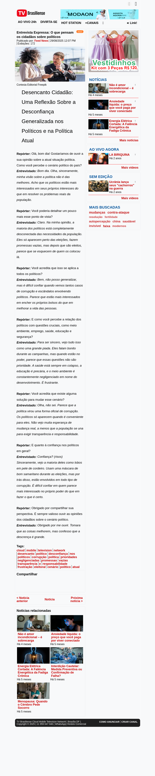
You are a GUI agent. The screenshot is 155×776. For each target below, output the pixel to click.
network (59, 550)
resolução (96, 217)
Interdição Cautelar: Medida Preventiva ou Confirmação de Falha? (66, 670)
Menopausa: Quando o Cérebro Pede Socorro (33, 705)
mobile (31, 550)
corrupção (39, 557)
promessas (49, 560)
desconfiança (58, 553)
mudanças (97, 212)
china (116, 221)
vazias (63, 560)
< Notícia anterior (23, 599)
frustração (25, 567)
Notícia (50, 599)
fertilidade (111, 216)
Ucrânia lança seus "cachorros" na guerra (121, 185)
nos (72, 553)
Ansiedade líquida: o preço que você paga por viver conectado (66, 637)
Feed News (41, 40)
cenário (53, 567)
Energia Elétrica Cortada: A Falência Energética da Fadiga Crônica (33, 670)
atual (76, 567)
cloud (21, 550)
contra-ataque (118, 212)
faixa (106, 226)
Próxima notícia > (76, 599)
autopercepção (99, 221)
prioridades (69, 557)
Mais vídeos (129, 167)
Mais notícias (128, 140)
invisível (95, 226)
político (41, 553)
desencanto (26, 553)
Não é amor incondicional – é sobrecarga (30, 637)
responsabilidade (55, 563)
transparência (27, 563)
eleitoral (40, 567)
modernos (119, 226)
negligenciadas (28, 560)
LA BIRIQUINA (119, 154)
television (45, 550)
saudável (129, 221)
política (53, 557)
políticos (24, 557)
